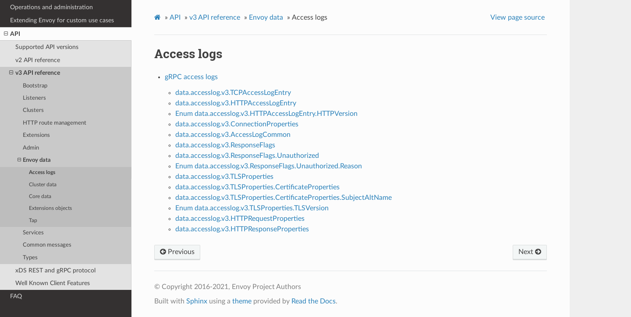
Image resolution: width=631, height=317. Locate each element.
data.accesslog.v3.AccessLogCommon (233, 134)
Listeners (34, 98)
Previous (177, 251)
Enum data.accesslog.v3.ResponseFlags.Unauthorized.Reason (268, 166)
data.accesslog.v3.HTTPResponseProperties (242, 229)
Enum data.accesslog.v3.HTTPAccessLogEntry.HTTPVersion (266, 113)
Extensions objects (50, 208)
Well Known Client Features (52, 283)
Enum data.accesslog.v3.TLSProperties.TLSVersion (252, 208)
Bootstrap (35, 86)
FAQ (16, 296)
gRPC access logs (191, 76)
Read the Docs (313, 301)
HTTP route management (54, 123)
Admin (31, 148)
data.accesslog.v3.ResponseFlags (225, 145)
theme (242, 301)
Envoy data (34, 160)
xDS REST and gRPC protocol (55, 270)
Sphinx (196, 301)
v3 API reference (34, 73)
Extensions (36, 135)
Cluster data (43, 184)
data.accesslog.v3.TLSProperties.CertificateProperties (257, 187)
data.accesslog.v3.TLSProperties (224, 176)
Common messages (47, 245)
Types (30, 258)
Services (33, 233)
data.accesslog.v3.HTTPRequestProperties (240, 218)
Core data (40, 196)
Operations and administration (51, 7)
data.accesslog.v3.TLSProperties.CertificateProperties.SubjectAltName (283, 197)
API (12, 34)
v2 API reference (37, 60)
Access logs (42, 172)
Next (529, 251)
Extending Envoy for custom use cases (62, 20)
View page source (517, 17)
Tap (33, 220)
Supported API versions (46, 47)
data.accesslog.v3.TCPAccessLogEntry (233, 92)
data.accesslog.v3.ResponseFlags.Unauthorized (247, 155)
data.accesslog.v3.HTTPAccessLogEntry (235, 103)
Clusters (33, 110)
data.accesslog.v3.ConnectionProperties (236, 124)
